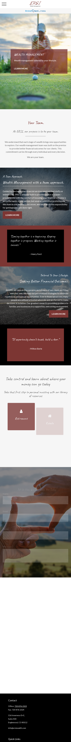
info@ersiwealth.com (17, 728)
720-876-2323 (21, 706)
